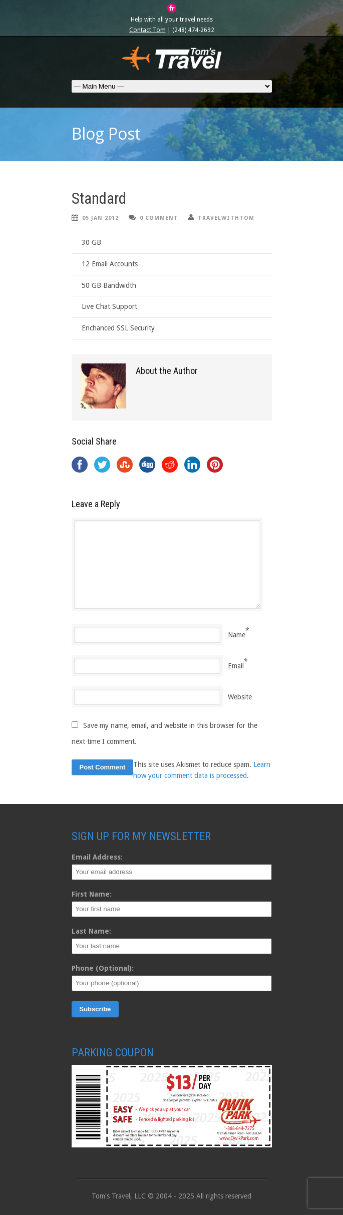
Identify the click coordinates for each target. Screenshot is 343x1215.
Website (240, 697)
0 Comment (159, 218)
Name (236, 635)
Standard (99, 198)
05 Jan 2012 (100, 218)
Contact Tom (147, 30)
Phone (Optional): (103, 968)
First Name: (92, 894)
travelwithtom (226, 218)
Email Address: (97, 857)
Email (236, 666)
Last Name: (91, 931)
